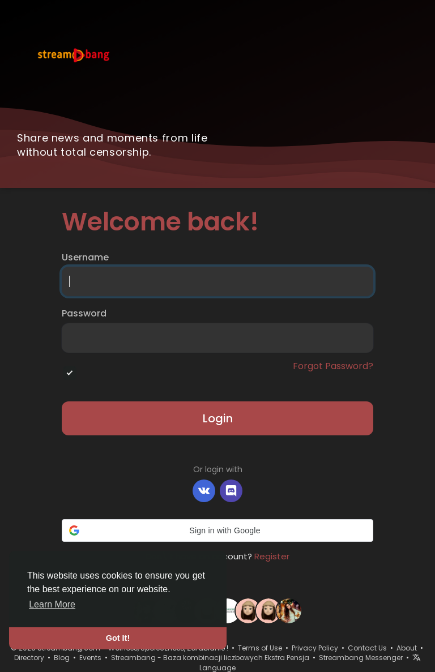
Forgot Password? (333, 366)
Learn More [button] (52, 604)
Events (90, 657)
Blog (62, 657)
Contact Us (367, 648)
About (406, 648)
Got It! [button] (118, 638)
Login (218, 418)
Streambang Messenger (361, 657)
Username (85, 257)
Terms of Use (260, 648)
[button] (217, 530)
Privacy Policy (315, 648)
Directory (29, 657)
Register (271, 556)
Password (84, 313)
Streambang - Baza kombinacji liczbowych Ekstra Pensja (210, 657)
